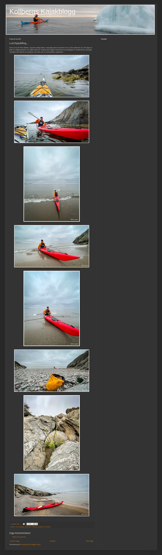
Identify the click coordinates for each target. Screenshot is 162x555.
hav (17, 527)
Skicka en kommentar (19, 537)
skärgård (40, 527)
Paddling (34, 527)
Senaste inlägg (14, 541)
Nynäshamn (28, 527)
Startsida (52, 541)
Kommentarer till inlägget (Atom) (30, 544)
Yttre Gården (47, 527)
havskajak (21, 527)
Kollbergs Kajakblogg (42, 11)
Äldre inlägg (89, 541)
